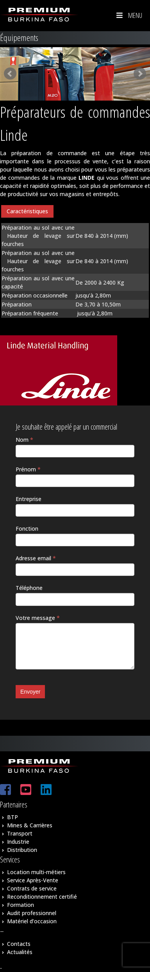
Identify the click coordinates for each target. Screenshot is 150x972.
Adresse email (36, 558)
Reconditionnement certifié (42, 896)
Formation (20, 904)
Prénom (28, 469)
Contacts (18, 943)
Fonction (27, 528)
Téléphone (29, 587)
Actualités (19, 952)
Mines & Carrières (29, 825)
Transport (19, 833)
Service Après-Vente (32, 880)
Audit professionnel (31, 913)
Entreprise (28, 499)
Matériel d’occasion (32, 921)
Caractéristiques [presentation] (27, 211)
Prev (10, 73)
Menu (128, 15)
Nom (24, 439)
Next (140, 73)
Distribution (22, 849)
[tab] (27, 211)
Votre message (38, 617)
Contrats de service (32, 888)
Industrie (18, 841)
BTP (12, 817)
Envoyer (30, 692)
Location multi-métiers (36, 872)
